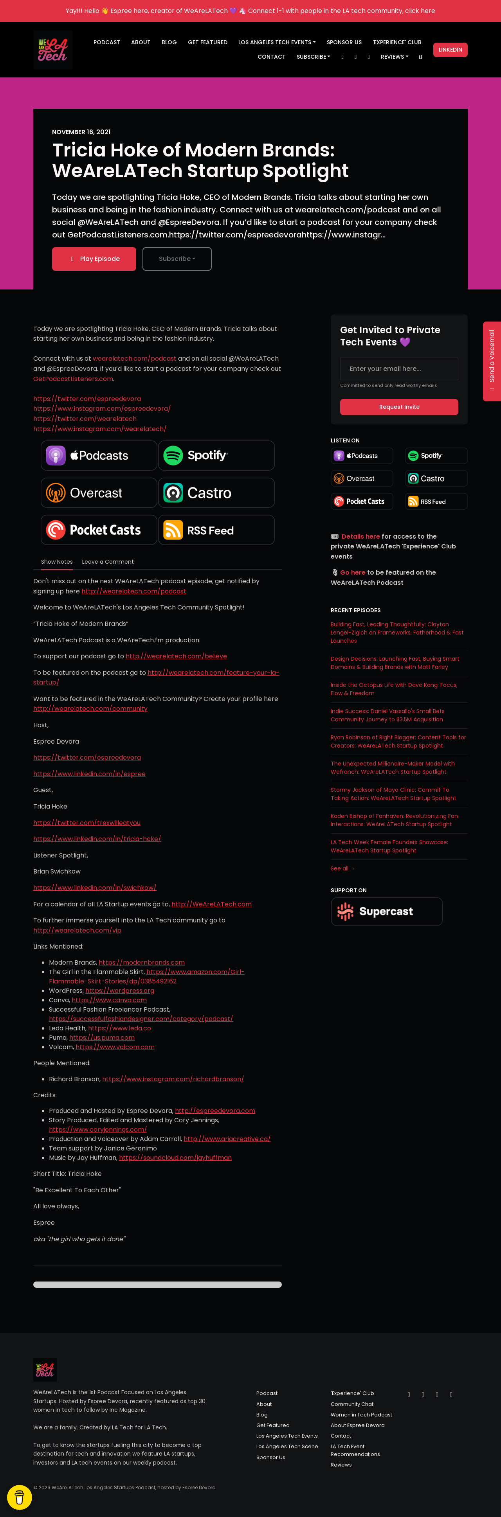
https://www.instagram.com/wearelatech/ (100, 428)
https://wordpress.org (119, 990)
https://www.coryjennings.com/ (98, 1129)
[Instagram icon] (423, 1394)
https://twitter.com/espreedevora (87, 398)
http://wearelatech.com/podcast (133, 591)
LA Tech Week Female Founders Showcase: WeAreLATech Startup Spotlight (389, 846)
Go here (353, 572)
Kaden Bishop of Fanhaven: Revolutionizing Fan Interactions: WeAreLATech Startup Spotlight (394, 820)
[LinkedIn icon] (451, 1394)
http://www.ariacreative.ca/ (227, 1138)
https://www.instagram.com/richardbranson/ (173, 1079)
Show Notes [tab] (57, 562)
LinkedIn (450, 50)
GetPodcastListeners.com (73, 378)
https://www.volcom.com (115, 1046)
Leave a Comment (108, 562)
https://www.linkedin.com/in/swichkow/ (95, 887)
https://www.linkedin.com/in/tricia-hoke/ (97, 838)
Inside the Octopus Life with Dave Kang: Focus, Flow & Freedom (394, 689)
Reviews (392, 57)
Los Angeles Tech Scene (287, 1446)
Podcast (107, 42)
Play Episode (94, 258)
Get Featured (207, 42)
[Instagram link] (355, 57)
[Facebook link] (368, 57)
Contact (272, 57)
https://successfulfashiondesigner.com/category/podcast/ (141, 1018)
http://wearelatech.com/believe (176, 656)
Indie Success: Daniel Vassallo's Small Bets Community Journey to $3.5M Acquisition (388, 715)
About (141, 42)
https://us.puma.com (102, 1037)
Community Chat (352, 1404)
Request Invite (399, 407)
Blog (169, 42)
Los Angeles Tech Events (274, 42)
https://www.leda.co (119, 1028)
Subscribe (311, 57)
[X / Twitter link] (342, 57)
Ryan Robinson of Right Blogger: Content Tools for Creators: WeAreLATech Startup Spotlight (398, 741)
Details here (361, 536)
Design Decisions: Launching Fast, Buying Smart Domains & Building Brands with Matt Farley (395, 663)
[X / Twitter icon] (409, 1394)
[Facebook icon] (437, 1394)
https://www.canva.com (109, 1000)
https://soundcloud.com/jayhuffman (175, 1157)
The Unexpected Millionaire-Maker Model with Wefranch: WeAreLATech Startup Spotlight (393, 768)
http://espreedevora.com (215, 1110)
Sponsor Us (344, 42)
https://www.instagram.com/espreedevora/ (102, 408)
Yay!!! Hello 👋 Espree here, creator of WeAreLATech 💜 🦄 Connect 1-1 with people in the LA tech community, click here (250, 10)
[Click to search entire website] (420, 57)
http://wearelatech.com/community (90, 708)
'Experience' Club (397, 42)
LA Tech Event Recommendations (355, 1450)
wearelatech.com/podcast (135, 358)
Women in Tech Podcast (361, 1414)
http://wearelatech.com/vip (77, 930)
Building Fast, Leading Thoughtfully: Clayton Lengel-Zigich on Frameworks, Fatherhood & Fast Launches (397, 632)
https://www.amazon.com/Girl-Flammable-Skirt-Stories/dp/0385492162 (147, 976)
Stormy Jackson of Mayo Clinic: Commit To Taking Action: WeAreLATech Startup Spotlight (393, 794)
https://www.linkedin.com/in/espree (89, 773)
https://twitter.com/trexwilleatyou (87, 822)
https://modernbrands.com (142, 962)
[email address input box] (399, 369)
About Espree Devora (358, 1425)
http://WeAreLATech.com (211, 904)
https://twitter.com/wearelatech (85, 418)
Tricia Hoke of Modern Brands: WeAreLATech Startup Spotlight (200, 160)
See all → (343, 868)
